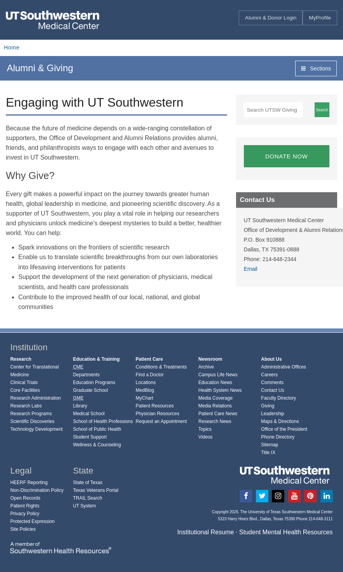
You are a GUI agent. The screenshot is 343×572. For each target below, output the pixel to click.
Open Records (25, 498)
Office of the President (284, 429)
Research (20, 359)
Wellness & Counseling (97, 444)
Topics (205, 429)
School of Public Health (97, 429)
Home (11, 47)
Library (80, 406)
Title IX (268, 452)
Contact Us (272, 390)
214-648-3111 (320, 519)
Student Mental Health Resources (286, 531)
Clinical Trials (24, 382)
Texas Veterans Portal (96, 490)
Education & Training (96, 359)
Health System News (220, 390)
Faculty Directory (278, 398)
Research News (214, 421)
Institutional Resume (205, 531)
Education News (215, 382)
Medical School (89, 413)
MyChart (144, 398)
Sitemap (269, 444)
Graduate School (90, 390)
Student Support (90, 437)
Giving (267, 406)
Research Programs (31, 413)
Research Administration (35, 398)
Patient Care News (217, 413)
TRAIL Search (87, 498)
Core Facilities (25, 390)
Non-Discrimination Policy (36, 490)
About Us (271, 359)
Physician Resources (157, 413)
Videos (205, 437)
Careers (269, 374)
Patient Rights (24, 506)
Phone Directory (277, 437)
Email (250, 269)
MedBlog (145, 390)
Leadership (272, 413)
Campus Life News (218, 374)
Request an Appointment (161, 421)
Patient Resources (155, 406)
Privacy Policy (24, 513)
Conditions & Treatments (161, 367)
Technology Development (36, 429)
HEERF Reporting (28, 482)
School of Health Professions (103, 421)
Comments (272, 382)
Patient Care (149, 359)
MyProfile (320, 18)
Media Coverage (215, 398)
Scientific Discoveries (32, 421)
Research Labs (26, 406)
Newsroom (210, 359)
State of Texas (88, 482)
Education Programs (94, 382)
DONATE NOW (286, 156)
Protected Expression (32, 521)
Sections (316, 68)
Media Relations (215, 406)
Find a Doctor (150, 374)
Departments (86, 374)
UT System (84, 506)
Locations (146, 382)
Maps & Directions (280, 421)
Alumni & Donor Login (270, 18)
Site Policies (22, 529)
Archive (206, 367)
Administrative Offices (283, 367)
